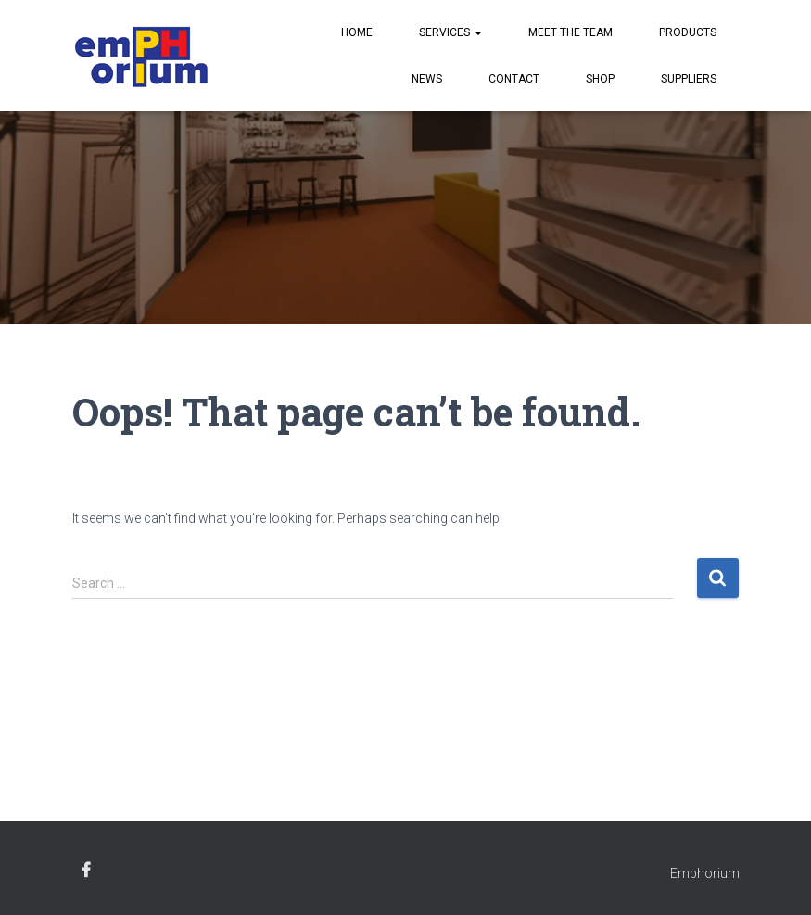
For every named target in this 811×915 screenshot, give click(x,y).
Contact (513, 78)
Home (357, 32)
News (427, 78)
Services (450, 32)
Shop (600, 78)
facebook (86, 870)
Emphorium (705, 873)
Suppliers (688, 78)
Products (687, 32)
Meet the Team (570, 32)
